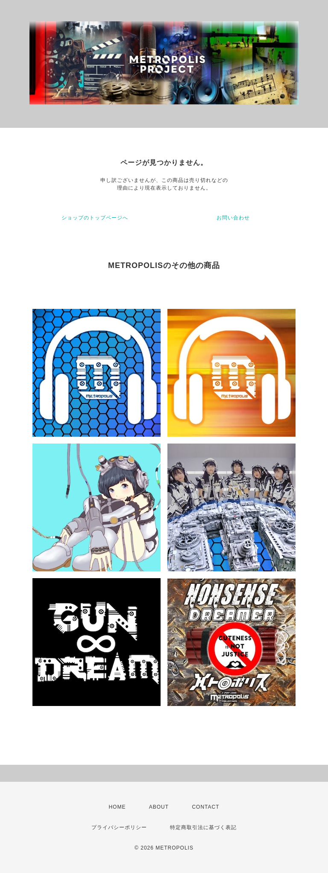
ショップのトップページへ (95, 218)
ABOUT (159, 807)
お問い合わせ (233, 218)
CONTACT (205, 807)
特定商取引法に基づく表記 (203, 827)
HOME (117, 807)
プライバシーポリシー (119, 827)
